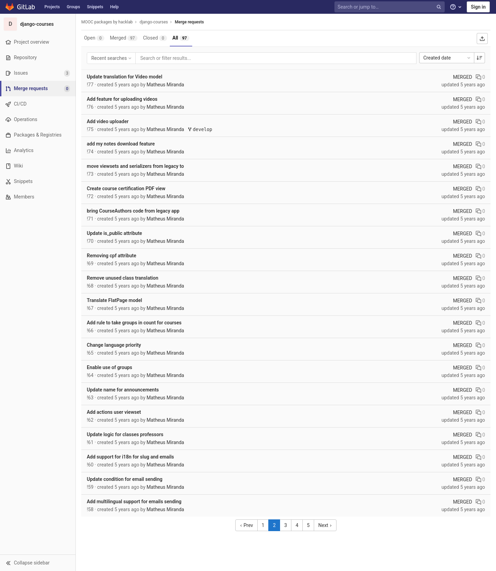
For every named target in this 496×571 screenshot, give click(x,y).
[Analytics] (37, 150)
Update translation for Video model (124, 76)
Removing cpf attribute (111, 255)
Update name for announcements (123, 389)
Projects (52, 6)
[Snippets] (37, 181)
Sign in (478, 7)
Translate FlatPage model (114, 300)
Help (114, 6)
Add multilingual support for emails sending (134, 501)
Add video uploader (107, 121)
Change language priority (114, 345)
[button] (37, 562)
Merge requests (189, 22)
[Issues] (37, 73)
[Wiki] (37, 166)
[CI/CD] (37, 104)
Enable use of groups (109, 367)
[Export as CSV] (482, 38)
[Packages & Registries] (37, 135)
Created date (447, 58)
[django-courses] (38, 24)
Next (325, 525)
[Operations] (37, 119)
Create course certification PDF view (126, 188)
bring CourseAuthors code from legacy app (133, 211)
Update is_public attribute (114, 233)
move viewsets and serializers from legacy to (135, 166)
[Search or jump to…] (390, 7)
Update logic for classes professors (125, 434)
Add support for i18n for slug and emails (130, 457)
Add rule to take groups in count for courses (134, 322)
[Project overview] (37, 42)
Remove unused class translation (122, 278)
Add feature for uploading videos (122, 99)
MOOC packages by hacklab (107, 22)
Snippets (95, 6)
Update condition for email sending (125, 479)
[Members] (37, 197)
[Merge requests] (38, 88)
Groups (73, 6)
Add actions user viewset (114, 412)
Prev (246, 525)
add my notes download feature (121, 144)
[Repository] (37, 57)
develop (200, 129)
